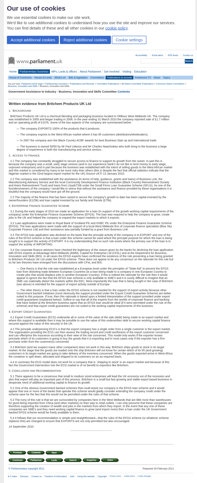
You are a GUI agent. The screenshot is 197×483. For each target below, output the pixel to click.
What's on (60, 77)
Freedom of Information (56, 476)
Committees (97, 77)
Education (140, 71)
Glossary (24, 476)
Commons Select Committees (170, 84)
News (157, 77)
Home (13, 71)
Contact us (188, 55)
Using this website (86, 476)
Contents (124, 91)
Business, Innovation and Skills (22, 86)
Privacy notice (115, 476)
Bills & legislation (78, 77)
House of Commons (20, 77)
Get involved (111, 71)
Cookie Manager (144, 476)
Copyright (102, 476)
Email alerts (157, 55)
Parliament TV (143, 77)
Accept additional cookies (33, 40)
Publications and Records (82, 84)
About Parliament (90, 71)
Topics (166, 77)
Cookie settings (129, 40)
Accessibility (141, 55)
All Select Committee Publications (138, 84)
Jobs (72, 476)
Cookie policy (129, 476)
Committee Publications (108, 84)
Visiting (126, 71)
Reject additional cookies (85, 40)
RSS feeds (173, 55)
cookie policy (116, 28)
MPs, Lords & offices (64, 71)
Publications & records (119, 77)
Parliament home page (32, 84)
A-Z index (12, 476)
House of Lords (43, 77)
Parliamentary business (34, 71)
